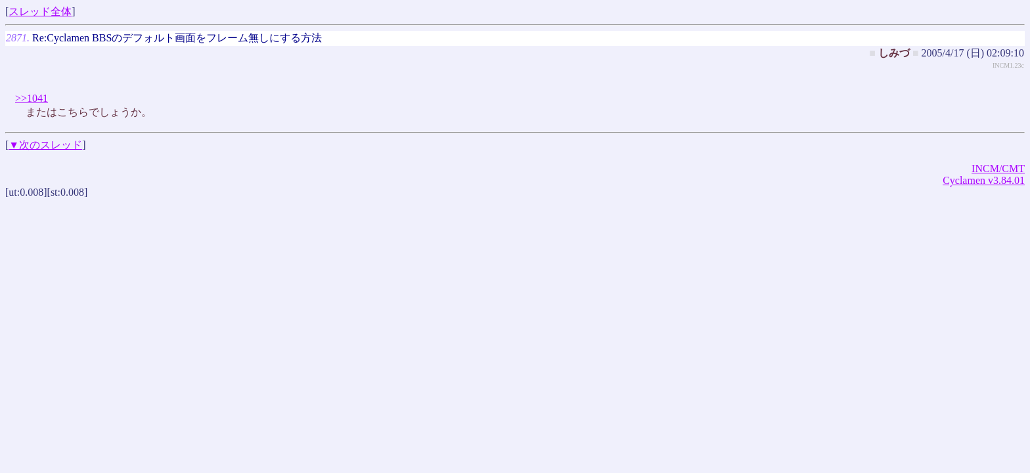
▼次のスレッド (45, 144)
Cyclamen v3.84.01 (984, 180)
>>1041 (31, 98)
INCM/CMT (998, 168)
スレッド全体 (40, 11)
